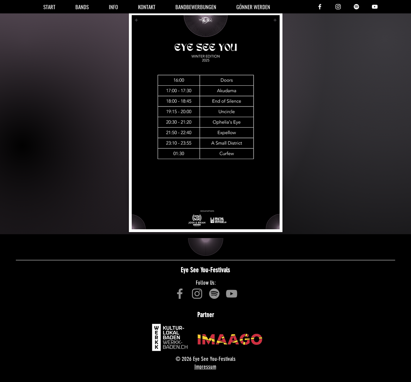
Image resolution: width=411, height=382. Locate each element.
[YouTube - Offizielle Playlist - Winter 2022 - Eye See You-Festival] (231, 294)
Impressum (205, 366)
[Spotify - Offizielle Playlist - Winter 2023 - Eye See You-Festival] (356, 6)
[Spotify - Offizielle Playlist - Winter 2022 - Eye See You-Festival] (214, 294)
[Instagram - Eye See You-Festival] (338, 6)
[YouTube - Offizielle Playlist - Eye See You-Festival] (374, 6)
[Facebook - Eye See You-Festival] (319, 6)
